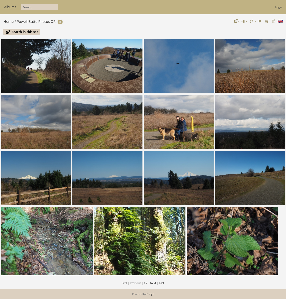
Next (153, 283)
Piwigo (150, 294)
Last (161, 283)
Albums (10, 7)
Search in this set (25, 32)
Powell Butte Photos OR (36, 21)
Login (278, 7)
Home (8, 21)
